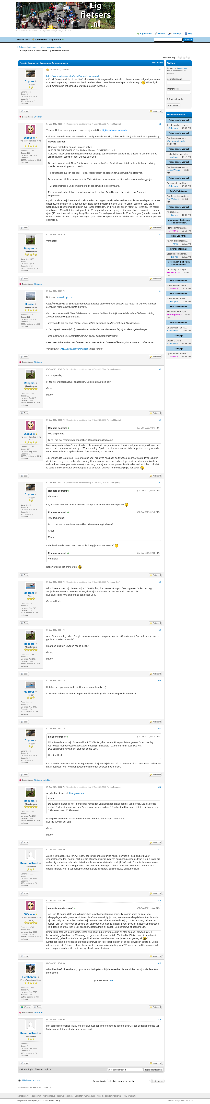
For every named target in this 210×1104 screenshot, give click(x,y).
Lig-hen (174, 215)
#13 (159, 849)
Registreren (55, 39)
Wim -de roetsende (176, 141)
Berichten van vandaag (85, 1096)
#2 (160, 124)
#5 (160, 369)
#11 (159, 729)
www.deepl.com (65, 297)
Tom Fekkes (172, 343)
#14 (159, 900)
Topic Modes (157, 63)
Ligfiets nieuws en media (50, 47)
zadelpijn (179, 336)
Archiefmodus (49, 1096)
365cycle (38, 117)
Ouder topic (27, 1069)
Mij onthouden (175, 99)
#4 (160, 291)
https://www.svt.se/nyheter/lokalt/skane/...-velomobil (72, 76)
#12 (159, 787)
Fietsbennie (29, 977)
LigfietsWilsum (174, 170)
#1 (160, 70)
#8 (160, 582)
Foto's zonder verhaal (179, 120)
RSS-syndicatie (129, 1096)
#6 (160, 420)
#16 (159, 1020)
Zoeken (161, 33)
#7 (160, 483)
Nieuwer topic (42, 1069)
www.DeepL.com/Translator (74, 349)
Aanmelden (41, 39)
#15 (159, 963)
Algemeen (33, 47)
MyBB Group (54, 1101)
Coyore (29, 81)
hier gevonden (76, 793)
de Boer (29, 593)
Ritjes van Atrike (179, 236)
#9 (160, 630)
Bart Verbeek (173, 199)
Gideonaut (173, 128)
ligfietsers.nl (22, 47)
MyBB (34, 1101)
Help (190, 33)
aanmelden (182, 68)
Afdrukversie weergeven (31, 1080)
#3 (160, 235)
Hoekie (29, 304)
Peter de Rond (29, 863)
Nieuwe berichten (65, 1096)
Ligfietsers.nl (22, 1096)
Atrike (175, 244)
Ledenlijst (177, 33)
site (111, 980)
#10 (159, 681)
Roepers (29, 248)
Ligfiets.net (146, 33)
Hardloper (173, 157)
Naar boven (36, 1096)
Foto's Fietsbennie (178, 191)
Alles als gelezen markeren (109, 1096)
